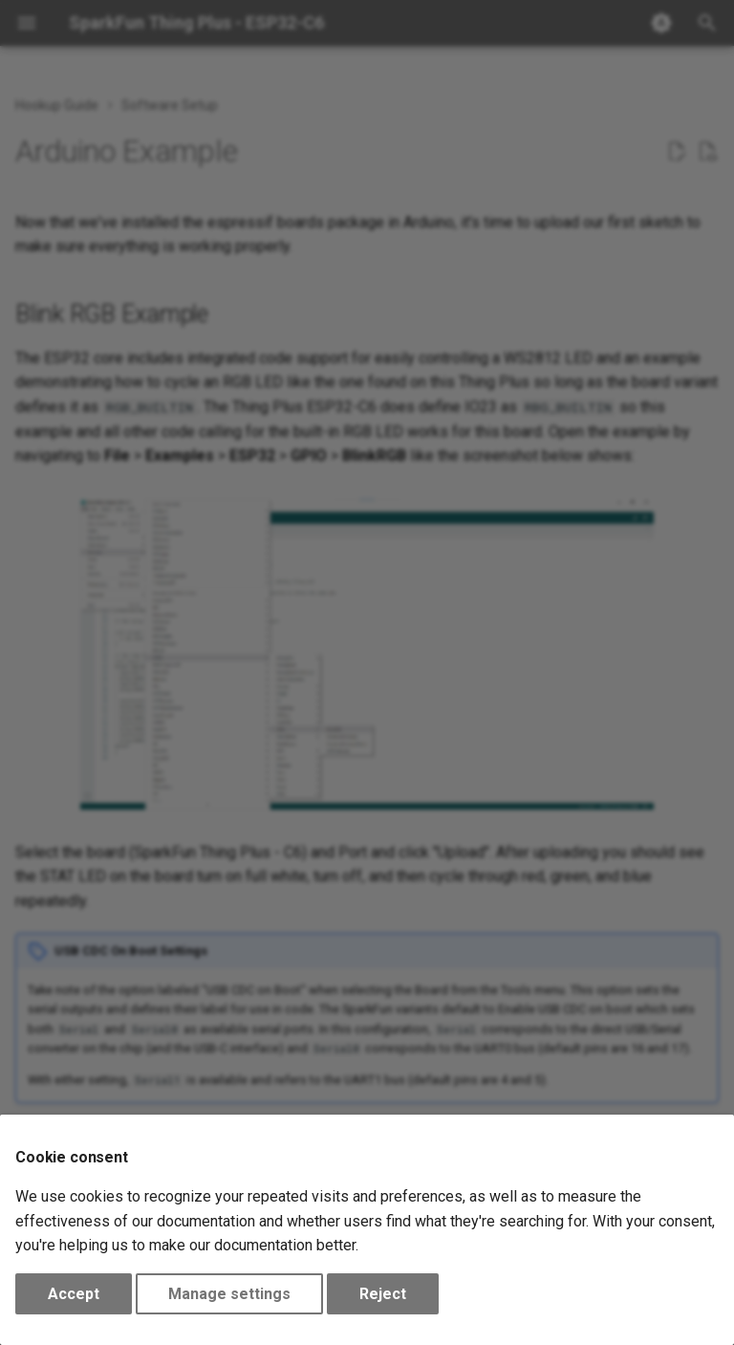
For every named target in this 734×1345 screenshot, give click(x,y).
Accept (73, 1294)
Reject (382, 1294)
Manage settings (229, 1294)
